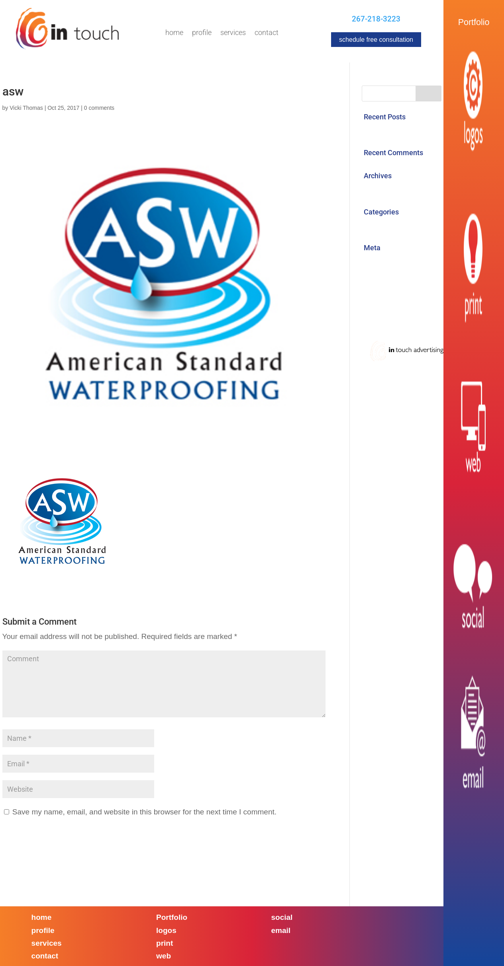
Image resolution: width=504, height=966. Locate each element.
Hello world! (382, 130)
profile (43, 930)
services (46, 943)
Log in (372, 261)
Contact (266, 33)
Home (174, 33)
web (163, 956)
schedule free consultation (376, 39)
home (41, 917)
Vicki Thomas (26, 108)
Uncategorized (386, 225)
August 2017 (384, 189)
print (164, 943)
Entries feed (382, 278)
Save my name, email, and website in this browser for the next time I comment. (144, 812)
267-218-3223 (376, 18)
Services (233, 33)
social (282, 917)
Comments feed (389, 294)
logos (166, 930)
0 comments (99, 108)
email (281, 930)
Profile (202, 33)
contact (45, 956)
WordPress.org (387, 311)
